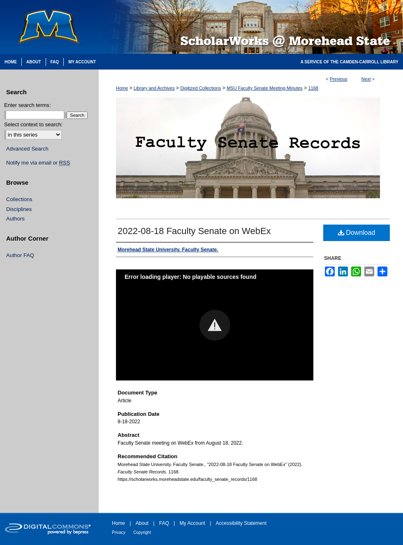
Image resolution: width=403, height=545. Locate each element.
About (142, 523)
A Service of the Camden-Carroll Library (349, 62)
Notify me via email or (38, 163)
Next (366, 79)
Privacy (118, 532)
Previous (338, 79)
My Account (192, 523)
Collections (19, 199)
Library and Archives (154, 88)
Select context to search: (33, 124)
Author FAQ (20, 255)
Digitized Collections (200, 88)
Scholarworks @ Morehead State (251, 27)
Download (356, 232)
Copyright (142, 532)
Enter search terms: (27, 105)
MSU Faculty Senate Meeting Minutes (265, 88)
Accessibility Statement (241, 523)
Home (122, 88)
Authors (15, 219)
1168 (313, 88)
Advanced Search (27, 149)
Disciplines (19, 209)
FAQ (164, 523)
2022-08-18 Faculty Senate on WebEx (194, 231)
